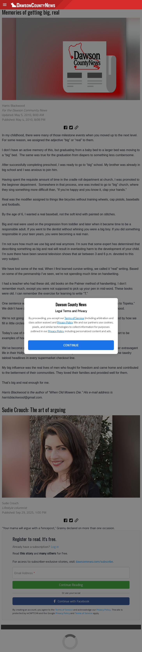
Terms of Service (74, 318)
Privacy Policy (65, 322)
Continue (70, 345)
